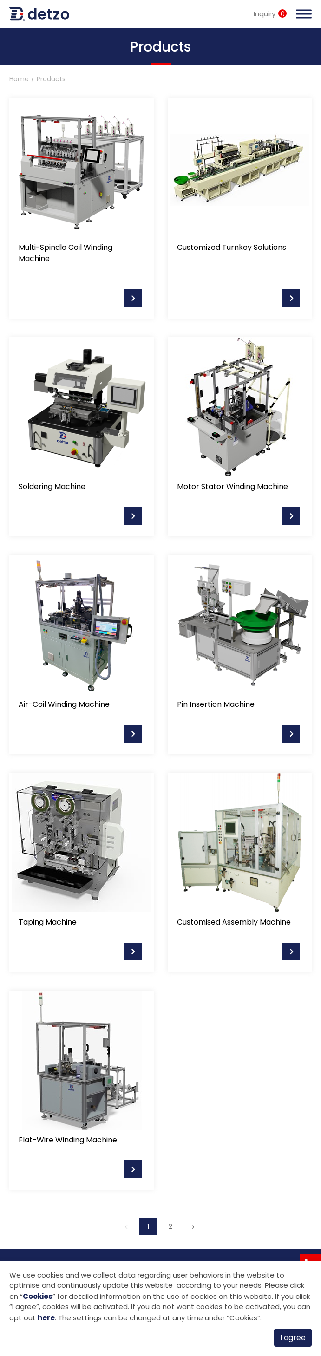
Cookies (37, 1296)
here (46, 1318)
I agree (293, 1337)
